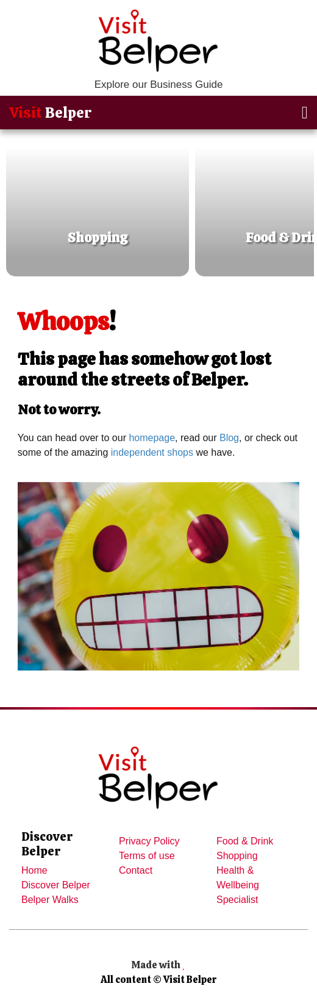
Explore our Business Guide (158, 84)
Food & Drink (244, 841)
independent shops (152, 452)
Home (34, 870)
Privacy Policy (149, 841)
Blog (229, 438)
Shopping (237, 856)
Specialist (237, 899)
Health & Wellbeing (237, 877)
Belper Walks (50, 899)
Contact (135, 870)
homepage (152, 438)
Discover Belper (55, 885)
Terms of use (147, 856)
